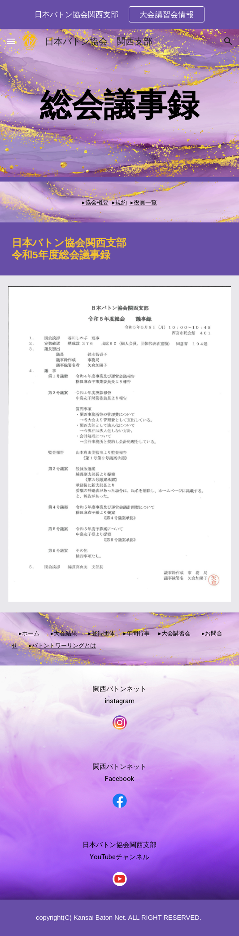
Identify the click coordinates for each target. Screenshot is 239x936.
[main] (119, 105)
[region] (119, 14)
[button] (11, 41)
